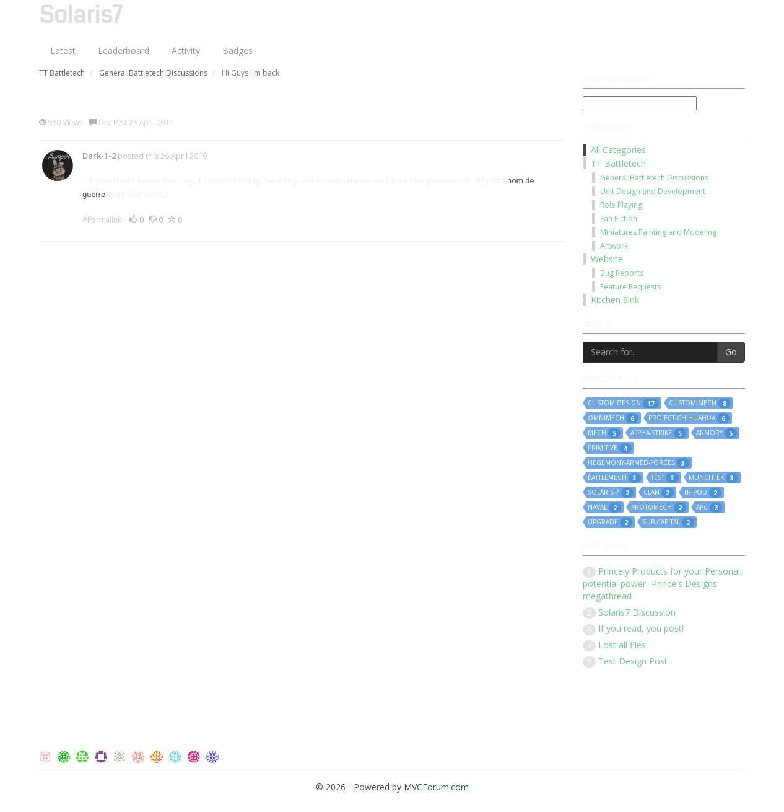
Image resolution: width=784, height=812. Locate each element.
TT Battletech (618, 163)
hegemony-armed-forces (638, 463)
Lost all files (622, 645)
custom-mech (700, 403)
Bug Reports (621, 273)
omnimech (613, 418)
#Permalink (101, 219)
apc (709, 508)
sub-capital (668, 522)
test (665, 478)
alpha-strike (658, 433)
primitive (610, 448)
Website (607, 259)
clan (658, 493)
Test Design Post (633, 661)
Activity (186, 50)
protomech (658, 508)
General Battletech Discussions (654, 177)
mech (604, 433)
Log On (721, 12)
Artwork (614, 246)
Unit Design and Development (652, 191)
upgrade (610, 522)
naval (604, 508)
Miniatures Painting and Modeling (658, 232)
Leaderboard (123, 50)
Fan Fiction (618, 218)
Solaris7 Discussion (637, 612)
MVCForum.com (436, 787)
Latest (63, 50)
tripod (702, 493)
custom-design (623, 403)
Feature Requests (630, 286)
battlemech (614, 478)
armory (716, 433)
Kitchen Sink (615, 300)
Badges (237, 50)
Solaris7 (80, 16)
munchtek (713, 478)
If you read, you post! (641, 628)
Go (731, 352)
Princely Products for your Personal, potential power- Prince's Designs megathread (663, 583)
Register (671, 12)
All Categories (618, 150)
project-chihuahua (689, 418)
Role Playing (621, 205)
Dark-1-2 (99, 155)
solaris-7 (611, 493)
